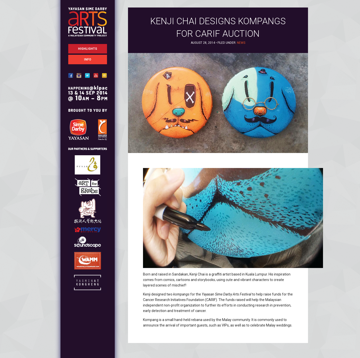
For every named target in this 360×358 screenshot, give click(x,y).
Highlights (87, 48)
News (241, 42)
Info (87, 59)
